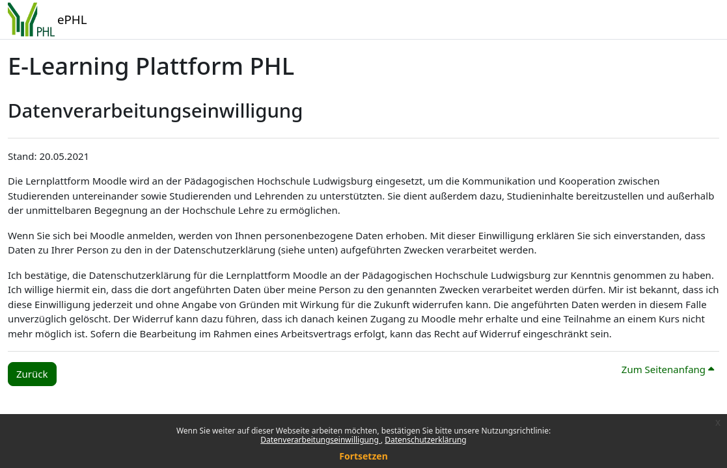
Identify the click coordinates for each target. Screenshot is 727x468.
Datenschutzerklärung (425, 439)
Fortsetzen (363, 456)
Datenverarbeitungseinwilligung (320, 439)
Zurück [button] (32, 373)
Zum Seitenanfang (668, 369)
